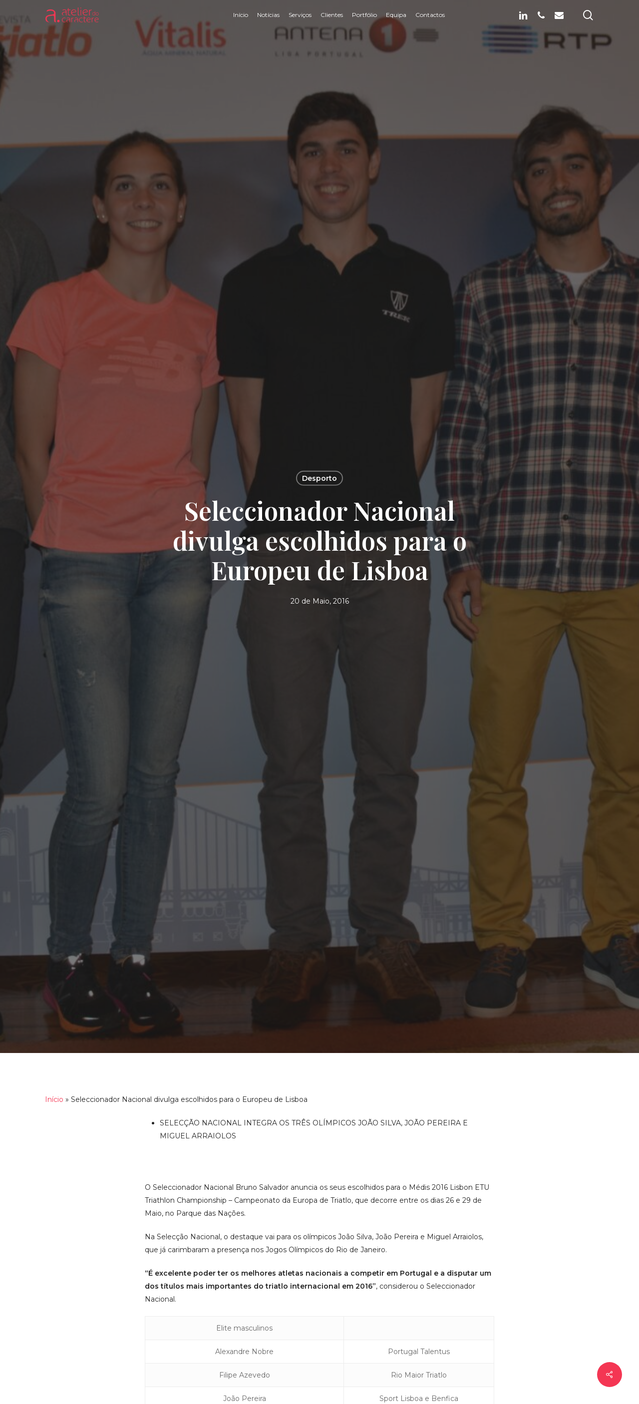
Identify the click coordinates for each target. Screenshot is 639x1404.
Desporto (319, 477)
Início (54, 1099)
